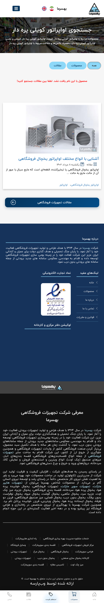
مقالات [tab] (57, 65)
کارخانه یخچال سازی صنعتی (75, 558)
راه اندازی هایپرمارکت (26, 539)
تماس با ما (88, 308)
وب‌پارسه (37, 583)
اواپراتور (63, 184)
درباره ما (89, 300)
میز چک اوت (77, 565)
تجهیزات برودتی (19, 552)
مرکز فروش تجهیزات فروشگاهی (78, 545)
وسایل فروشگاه (18, 545)
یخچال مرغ (38, 552)
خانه (91, 282)
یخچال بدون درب (46, 558)
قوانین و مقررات (85, 317)
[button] (16, 8)
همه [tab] (94, 65)
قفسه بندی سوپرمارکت (43, 545)
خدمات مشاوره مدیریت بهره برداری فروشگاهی (66, 539)
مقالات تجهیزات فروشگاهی (41, 202)
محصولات (89, 291)
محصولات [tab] (76, 65)
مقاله (89, 164)
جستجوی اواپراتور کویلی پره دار (52, 30)
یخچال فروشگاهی (60, 552)
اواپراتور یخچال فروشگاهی (85, 184)
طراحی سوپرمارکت (84, 552)
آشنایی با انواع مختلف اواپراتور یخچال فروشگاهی (58, 158)
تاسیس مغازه (57, 565)
